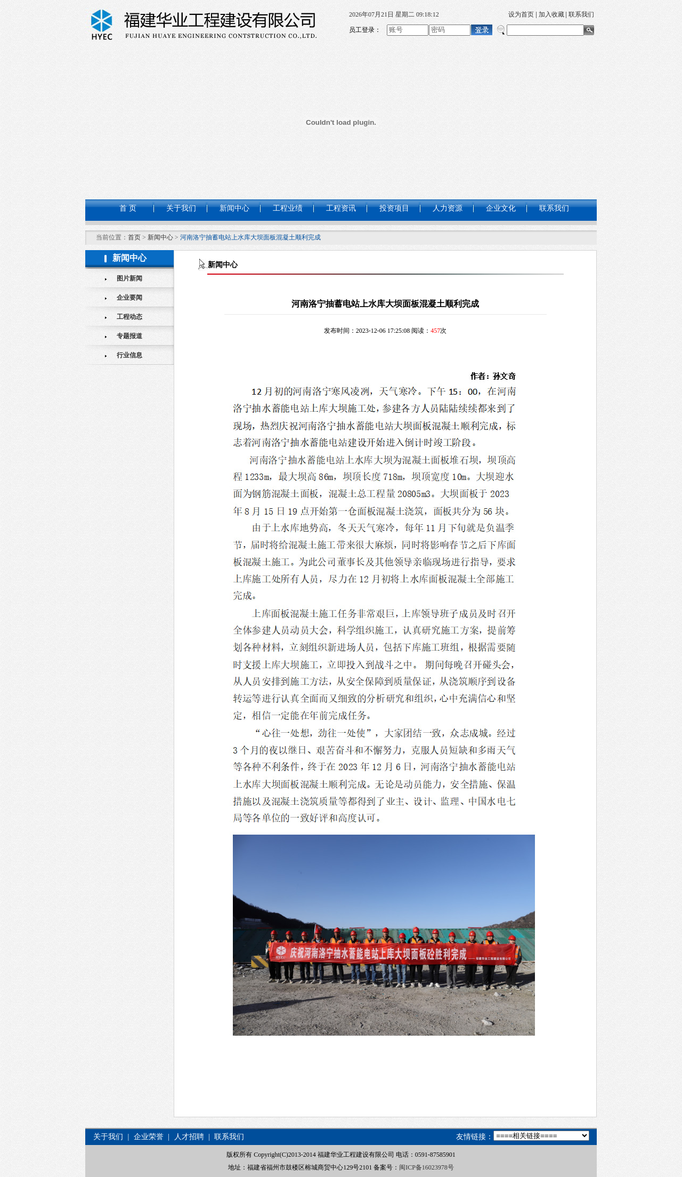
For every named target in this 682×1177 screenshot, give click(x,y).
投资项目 (394, 208)
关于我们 (181, 208)
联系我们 (581, 14)
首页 (134, 237)
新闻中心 (234, 208)
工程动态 (129, 317)
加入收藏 (551, 14)
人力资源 (447, 208)
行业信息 (129, 355)
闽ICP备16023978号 (426, 1167)
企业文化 (501, 208)
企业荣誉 (148, 1137)
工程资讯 (341, 208)
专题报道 (129, 336)
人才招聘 (189, 1137)
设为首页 (521, 14)
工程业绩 (288, 208)
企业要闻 (129, 297)
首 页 (127, 208)
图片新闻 (129, 278)
